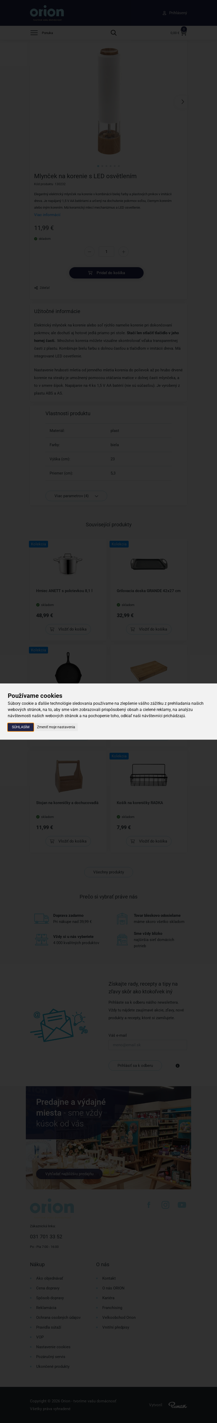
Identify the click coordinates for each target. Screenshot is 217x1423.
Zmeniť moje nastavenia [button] (56, 727)
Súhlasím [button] (20, 727)
